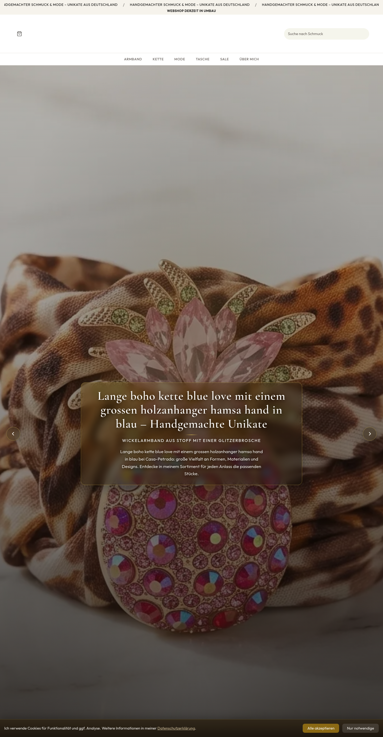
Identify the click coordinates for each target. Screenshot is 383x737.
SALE (224, 59)
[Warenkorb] (19, 34)
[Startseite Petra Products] (191, 34)
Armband (133, 59)
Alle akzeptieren (321, 728)
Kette (158, 59)
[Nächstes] (370, 434)
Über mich (249, 59)
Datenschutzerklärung (176, 728)
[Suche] (326, 34)
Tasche (203, 59)
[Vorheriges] (13, 434)
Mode (179, 59)
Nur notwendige (360, 728)
